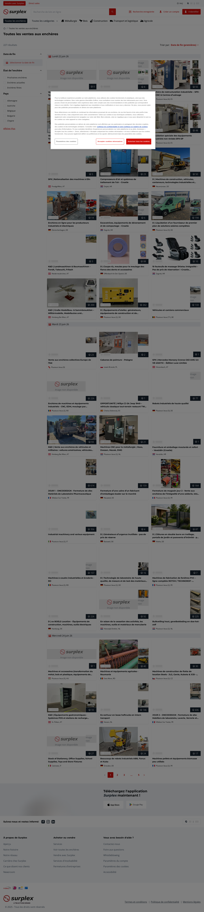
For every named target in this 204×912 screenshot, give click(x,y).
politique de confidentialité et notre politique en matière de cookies (122, 127)
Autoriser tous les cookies (139, 141)
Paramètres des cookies (66, 141)
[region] (103, 120)
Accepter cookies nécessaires (110, 141)
